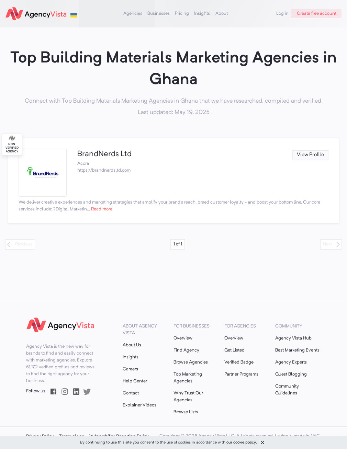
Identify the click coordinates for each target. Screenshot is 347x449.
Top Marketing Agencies (188, 377)
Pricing (182, 13)
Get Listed (234, 350)
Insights (202, 13)
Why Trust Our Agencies (188, 396)
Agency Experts (291, 362)
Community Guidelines (287, 389)
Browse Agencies (191, 362)
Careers (130, 369)
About (221, 13)
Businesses (158, 13)
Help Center (135, 381)
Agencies (132, 13)
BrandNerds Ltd (104, 154)
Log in (282, 13)
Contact (131, 393)
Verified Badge (239, 362)
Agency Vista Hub (293, 338)
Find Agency (186, 350)
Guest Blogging (291, 374)
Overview (183, 338)
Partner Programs (241, 374)
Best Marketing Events (297, 350)
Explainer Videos (139, 405)
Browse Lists (186, 412)
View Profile (310, 155)
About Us (132, 345)
